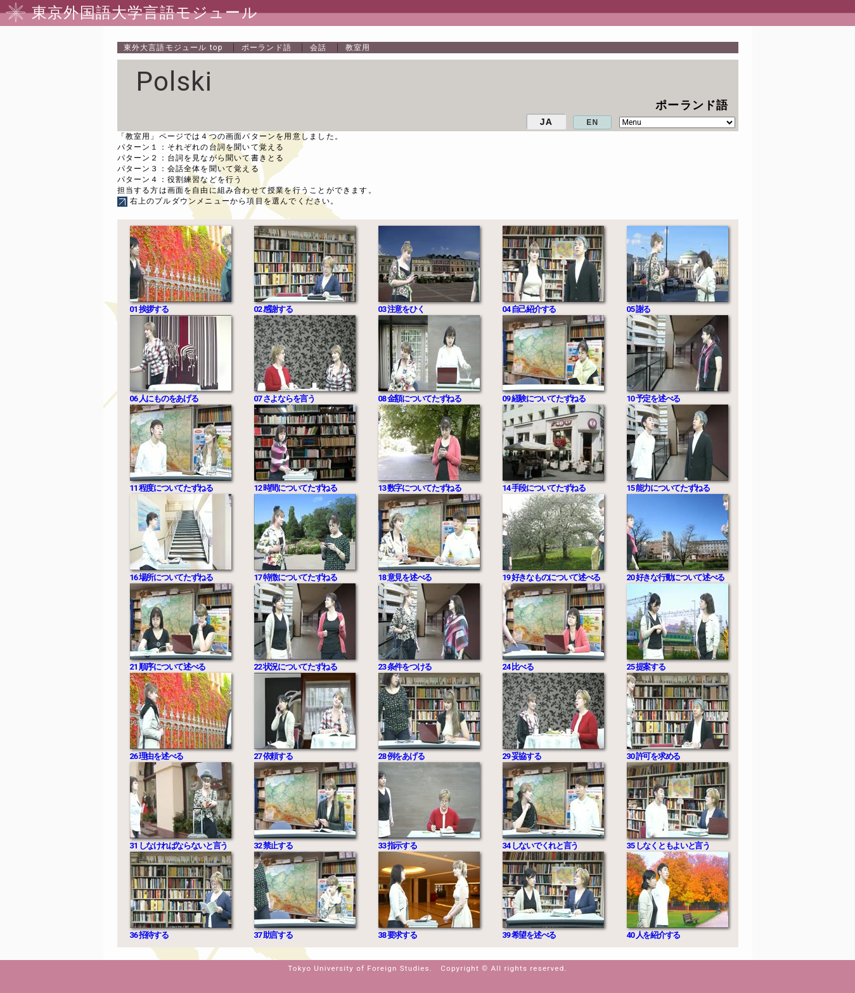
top (173, 47)
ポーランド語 (266, 47)
